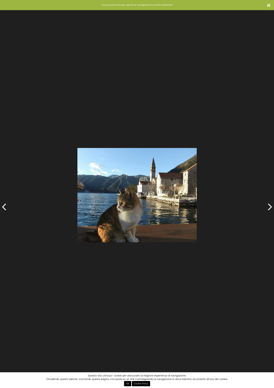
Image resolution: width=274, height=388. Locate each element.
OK (127, 384)
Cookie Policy (141, 384)
